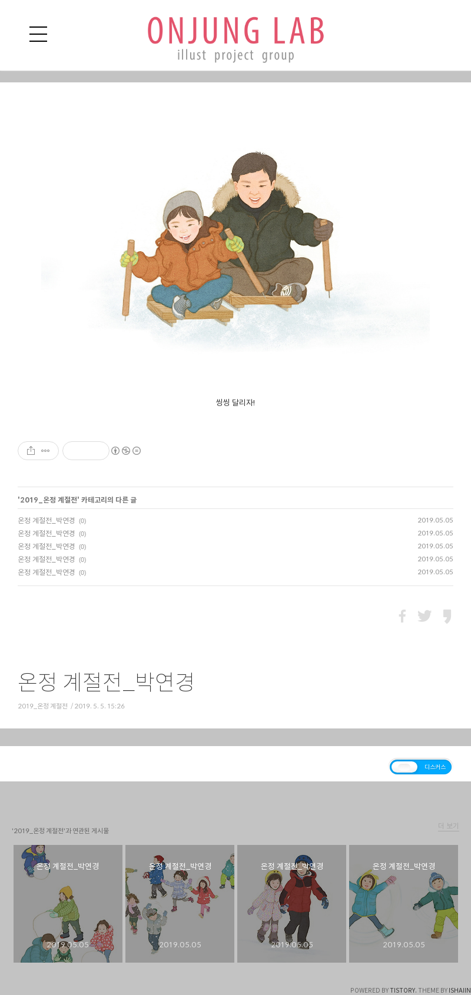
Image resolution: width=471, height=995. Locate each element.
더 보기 (448, 825)
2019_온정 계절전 (48, 499)
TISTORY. (403, 990)
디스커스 (435, 767)
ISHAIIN (460, 990)
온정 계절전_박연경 (46, 520)
